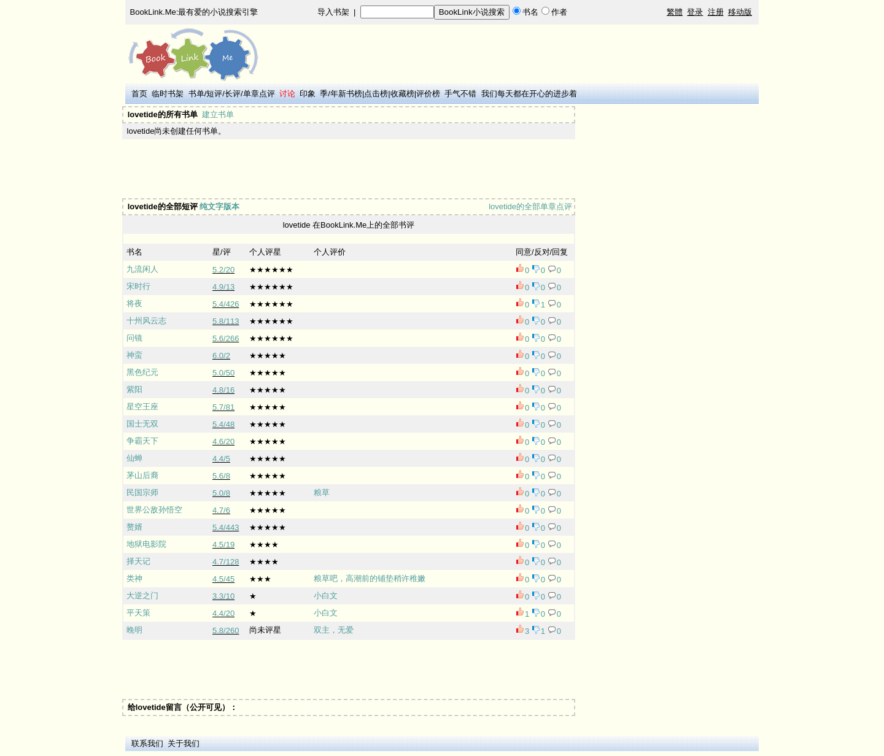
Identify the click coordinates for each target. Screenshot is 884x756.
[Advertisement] (347, 168)
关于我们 (184, 743)
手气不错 (460, 93)
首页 (139, 93)
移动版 (740, 12)
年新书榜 (346, 93)
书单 (196, 93)
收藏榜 (402, 93)
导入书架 (333, 12)
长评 (233, 93)
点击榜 (376, 93)
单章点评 (259, 93)
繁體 (675, 12)
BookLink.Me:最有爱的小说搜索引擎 (194, 12)
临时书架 (168, 93)
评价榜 (428, 93)
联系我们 (147, 743)
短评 (214, 93)
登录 (695, 12)
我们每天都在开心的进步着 (529, 93)
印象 (308, 93)
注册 (716, 12)
